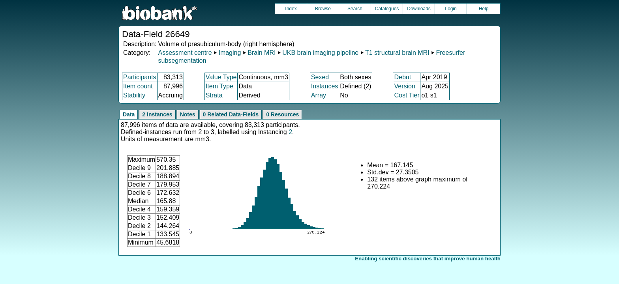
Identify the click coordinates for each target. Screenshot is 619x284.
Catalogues (387, 8)
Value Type (221, 77)
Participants (139, 77)
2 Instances (157, 114)
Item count (138, 86)
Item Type (219, 86)
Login (450, 8)
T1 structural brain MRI (397, 52)
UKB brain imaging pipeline (320, 52)
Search (354, 8)
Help (484, 8)
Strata (214, 95)
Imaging (229, 52)
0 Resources (282, 114)
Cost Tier (406, 95)
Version (404, 86)
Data (129, 114)
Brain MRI (262, 52)
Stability (134, 95)
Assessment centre (185, 52)
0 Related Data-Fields (231, 114)
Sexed (320, 77)
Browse (323, 8)
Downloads (418, 8)
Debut (402, 77)
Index (290, 8)
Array (318, 95)
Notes (187, 114)
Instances (324, 86)
